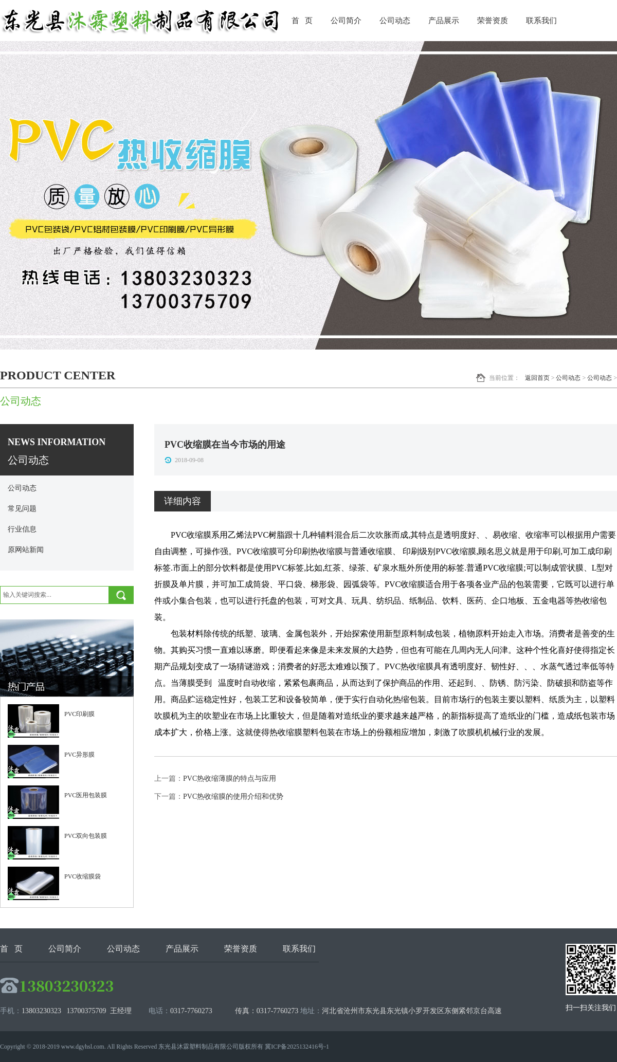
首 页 (302, 20)
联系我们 (541, 20)
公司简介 (346, 20)
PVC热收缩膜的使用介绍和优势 (233, 796)
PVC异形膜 (79, 754)
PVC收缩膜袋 (82, 876)
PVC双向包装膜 (85, 835)
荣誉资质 (492, 20)
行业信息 (22, 529)
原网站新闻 (26, 550)
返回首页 (537, 377)
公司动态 (394, 20)
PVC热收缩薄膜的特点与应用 (229, 778)
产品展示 (443, 20)
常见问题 (22, 508)
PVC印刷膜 (79, 714)
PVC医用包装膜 (85, 795)
